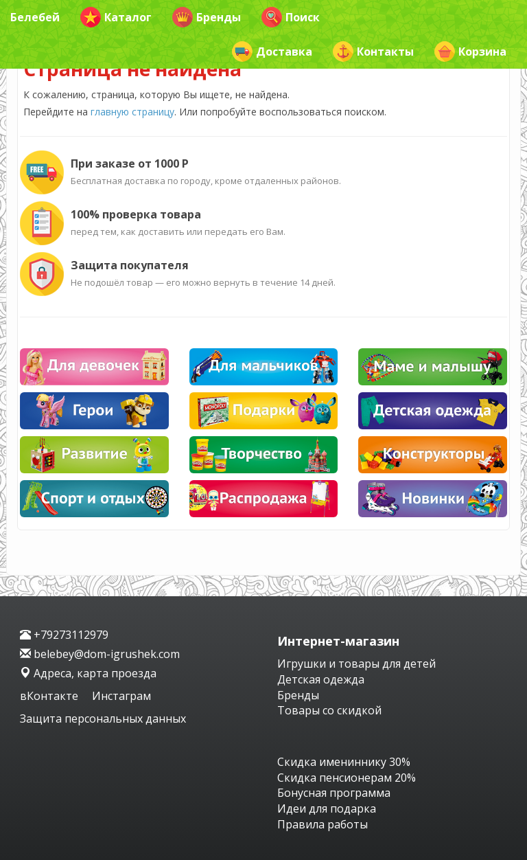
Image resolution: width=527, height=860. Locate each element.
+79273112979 (64, 634)
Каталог (116, 17)
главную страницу (132, 111)
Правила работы (322, 824)
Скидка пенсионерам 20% (346, 777)
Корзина (470, 51)
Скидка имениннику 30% (343, 761)
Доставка (272, 51)
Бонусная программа (333, 792)
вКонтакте (50, 695)
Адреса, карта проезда (88, 673)
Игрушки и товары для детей (356, 663)
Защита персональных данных (103, 718)
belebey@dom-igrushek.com (100, 653)
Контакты (373, 51)
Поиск (290, 17)
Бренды (206, 17)
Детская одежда (320, 679)
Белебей (35, 17)
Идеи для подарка (326, 808)
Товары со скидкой (329, 710)
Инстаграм (121, 695)
